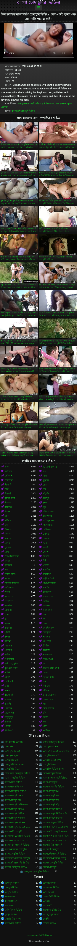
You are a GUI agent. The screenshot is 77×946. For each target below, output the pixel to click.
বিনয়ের (8, 538)
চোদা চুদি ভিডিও (12, 883)
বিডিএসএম (49, 103)
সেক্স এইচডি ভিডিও (51, 896)
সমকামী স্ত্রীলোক (12, 583)
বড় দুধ (46, 498)
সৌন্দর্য (4, 107)
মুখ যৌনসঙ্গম (48, 628)
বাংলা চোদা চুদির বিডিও (53, 786)
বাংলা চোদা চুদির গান (14, 786)
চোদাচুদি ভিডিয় (49, 764)
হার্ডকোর (8, 471)
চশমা (7, 614)
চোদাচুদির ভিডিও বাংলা (53, 769)
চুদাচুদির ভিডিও (11, 892)
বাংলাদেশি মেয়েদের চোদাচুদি (17, 858)
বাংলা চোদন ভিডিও (13, 782)
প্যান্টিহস (46, 730)
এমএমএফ (47, 610)
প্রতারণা (8, 650)
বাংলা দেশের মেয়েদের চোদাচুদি (18, 840)
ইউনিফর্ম (8, 730)
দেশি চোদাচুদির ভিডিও (52, 773)
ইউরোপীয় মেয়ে (50, 467)
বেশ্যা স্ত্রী (8, 610)
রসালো (8, 641)
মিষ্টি (44, 560)
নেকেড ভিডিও (49, 923)
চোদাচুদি (46, 901)
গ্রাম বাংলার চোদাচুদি (14, 742)
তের (45, 484)
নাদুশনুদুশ (9, 717)
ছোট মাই (34, 103)
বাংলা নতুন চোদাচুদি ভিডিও (17, 845)
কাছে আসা (9, 596)
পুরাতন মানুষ (48, 677)
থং (44, 619)
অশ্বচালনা (9, 480)
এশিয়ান (8, 520)
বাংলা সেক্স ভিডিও (51, 887)
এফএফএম (47, 654)
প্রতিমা (7, 726)
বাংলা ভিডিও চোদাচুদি (52, 845)
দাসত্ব (40, 103)
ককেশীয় (8, 605)
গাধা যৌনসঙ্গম (49, 583)
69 (44, 663)
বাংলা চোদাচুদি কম (51, 795)
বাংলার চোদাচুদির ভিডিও (16, 867)
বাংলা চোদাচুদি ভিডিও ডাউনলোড (56, 813)
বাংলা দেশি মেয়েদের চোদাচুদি (55, 836)
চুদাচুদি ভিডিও (11, 914)
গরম (27, 103)
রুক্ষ (44, 721)
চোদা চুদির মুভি (11, 755)
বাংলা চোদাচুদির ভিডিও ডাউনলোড (18, 827)
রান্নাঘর (8, 721)
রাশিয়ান (46, 605)
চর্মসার (7, 543)
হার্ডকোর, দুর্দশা (11, 663)
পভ (6, 569)
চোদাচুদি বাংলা (49, 883)
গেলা (45, 623)
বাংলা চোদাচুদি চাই (13, 800)
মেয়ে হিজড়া (48, 708)
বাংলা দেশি (47, 905)
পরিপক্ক (46, 690)
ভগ (44, 471)
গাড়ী (45, 726)
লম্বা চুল (46, 686)
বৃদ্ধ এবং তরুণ (11, 668)
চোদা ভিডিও (48, 892)
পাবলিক (8, 708)
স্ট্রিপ (6, 516)
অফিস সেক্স (48, 699)
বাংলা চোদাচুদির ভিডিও (38, 2)
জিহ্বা (45, 717)
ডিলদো (46, 601)
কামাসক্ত (8, 507)
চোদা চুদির (9, 746)
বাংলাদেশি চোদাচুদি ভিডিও (23, 111)
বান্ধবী (45, 547)
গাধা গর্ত (8, 645)
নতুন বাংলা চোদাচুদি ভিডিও (55, 777)
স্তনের (7, 690)
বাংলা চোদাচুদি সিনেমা (52, 818)
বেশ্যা (57, 103)
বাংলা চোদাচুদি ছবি (51, 800)
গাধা (45, 475)
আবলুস (21, 103)
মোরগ (7, 677)
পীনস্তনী (8, 484)
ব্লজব (7, 467)
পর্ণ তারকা (9, 587)
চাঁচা (44, 489)
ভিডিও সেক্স (10, 896)
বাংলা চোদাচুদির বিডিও (53, 822)
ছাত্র (44, 614)
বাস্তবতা (8, 628)
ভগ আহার (9, 659)
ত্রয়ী (6, 525)
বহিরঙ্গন (8, 565)
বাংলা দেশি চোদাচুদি (13, 831)
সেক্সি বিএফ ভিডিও (13, 910)
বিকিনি (7, 672)
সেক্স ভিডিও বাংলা (13, 918)
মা (6, 619)
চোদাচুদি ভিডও (11, 760)
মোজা (45, 672)
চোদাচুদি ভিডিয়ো (12, 769)
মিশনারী (8, 493)
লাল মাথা (47, 574)
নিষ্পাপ (8, 502)
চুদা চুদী (46, 918)
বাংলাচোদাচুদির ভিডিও (15, 853)
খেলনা (46, 538)
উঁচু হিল (46, 645)
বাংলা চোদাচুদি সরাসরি (15, 818)
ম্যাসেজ (46, 650)
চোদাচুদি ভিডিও (11, 887)
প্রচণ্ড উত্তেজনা (49, 695)
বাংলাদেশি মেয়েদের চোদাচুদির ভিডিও (56, 858)
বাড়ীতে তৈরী (48, 578)
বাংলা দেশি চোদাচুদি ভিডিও (55, 831)
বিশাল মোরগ (10, 574)
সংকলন (8, 534)
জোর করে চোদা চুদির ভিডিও (17, 773)
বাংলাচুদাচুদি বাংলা (51, 914)
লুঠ (44, 507)
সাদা (6, 489)
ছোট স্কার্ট (9, 681)
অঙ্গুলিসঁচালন (12, 556)
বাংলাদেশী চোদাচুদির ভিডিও (17, 862)
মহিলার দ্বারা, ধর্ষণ (51, 668)
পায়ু (44, 704)
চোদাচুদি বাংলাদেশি (51, 755)
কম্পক (7, 636)
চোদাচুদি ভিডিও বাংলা (14, 764)
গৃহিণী (7, 632)
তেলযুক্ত (47, 632)
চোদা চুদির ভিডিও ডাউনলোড (56, 751)
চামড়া (7, 560)
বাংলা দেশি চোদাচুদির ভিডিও (17, 836)
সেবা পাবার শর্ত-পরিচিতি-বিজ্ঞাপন (38, 935)
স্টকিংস (8, 529)
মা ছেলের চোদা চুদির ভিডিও (36, 871)
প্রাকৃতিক (46, 569)
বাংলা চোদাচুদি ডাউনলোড (16, 804)
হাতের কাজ (48, 596)
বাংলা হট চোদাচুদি (51, 849)
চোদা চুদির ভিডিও (12, 751)
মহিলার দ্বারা (48, 511)
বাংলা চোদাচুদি (11, 901)
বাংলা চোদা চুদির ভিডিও (15, 791)
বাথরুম (8, 699)
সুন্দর (69, 103)
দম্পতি (46, 587)
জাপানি (46, 556)
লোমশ (46, 551)
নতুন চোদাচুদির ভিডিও (15, 777)
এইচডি (46, 493)
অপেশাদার (47, 516)
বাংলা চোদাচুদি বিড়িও (14, 809)
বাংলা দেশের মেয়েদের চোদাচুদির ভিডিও (56, 840)
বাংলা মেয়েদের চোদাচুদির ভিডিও (18, 849)
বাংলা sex (9, 905)
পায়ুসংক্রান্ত (47, 525)
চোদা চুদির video (50, 746)
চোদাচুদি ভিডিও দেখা (52, 760)
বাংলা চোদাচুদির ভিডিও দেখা (55, 827)
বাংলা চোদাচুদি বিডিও (52, 809)
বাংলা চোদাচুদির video (15, 822)
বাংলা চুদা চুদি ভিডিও (52, 910)
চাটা (44, 712)
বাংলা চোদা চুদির (50, 782)
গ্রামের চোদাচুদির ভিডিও (53, 742)
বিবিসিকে (9, 601)
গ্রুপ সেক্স (47, 641)
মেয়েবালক (9, 712)
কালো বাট (9, 695)
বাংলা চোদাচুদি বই (51, 804)
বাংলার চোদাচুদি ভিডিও (53, 862)
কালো (7, 578)
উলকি (7, 592)
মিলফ (7, 511)
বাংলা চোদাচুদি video (14, 795)
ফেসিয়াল (47, 529)
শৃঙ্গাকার (63, 103)
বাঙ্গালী (8, 704)
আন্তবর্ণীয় (47, 592)
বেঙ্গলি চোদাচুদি (49, 867)
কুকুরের (46, 480)
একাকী (46, 565)
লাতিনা (8, 654)
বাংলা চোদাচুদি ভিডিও (14, 813)
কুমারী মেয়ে (10, 498)
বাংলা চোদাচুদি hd (51, 791)
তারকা (7, 623)
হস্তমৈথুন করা (48, 520)
